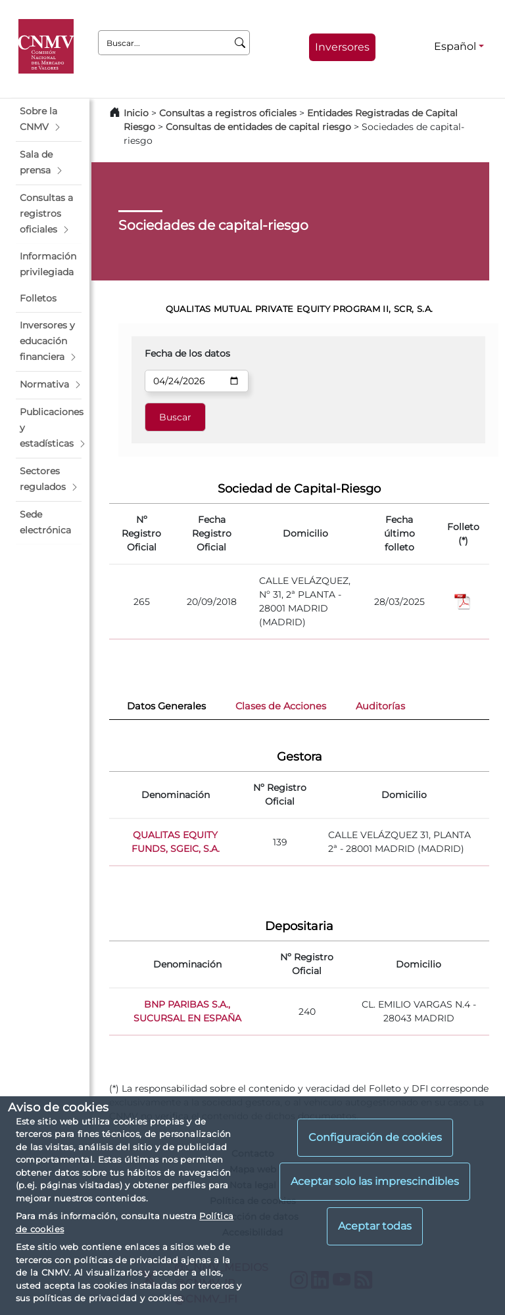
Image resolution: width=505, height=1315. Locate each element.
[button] (49, 120)
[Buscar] (240, 42)
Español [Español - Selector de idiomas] (455, 46)
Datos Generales (166, 706)
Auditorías (380, 706)
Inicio (136, 113)
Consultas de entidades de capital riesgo (258, 127)
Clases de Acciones (280, 706)
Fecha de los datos (187, 353)
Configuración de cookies (375, 1137)
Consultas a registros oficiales (228, 113)
